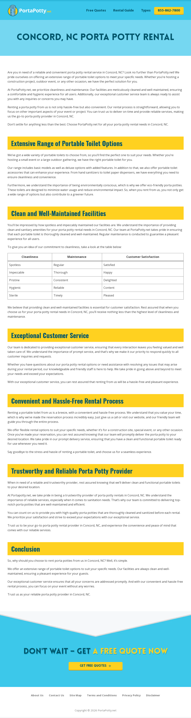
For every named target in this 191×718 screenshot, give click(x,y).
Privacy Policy (131, 696)
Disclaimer (153, 696)
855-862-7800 (169, 10)
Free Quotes (96, 10)
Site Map (76, 696)
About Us (37, 696)
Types (146, 10)
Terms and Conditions (102, 696)
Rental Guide (123, 10)
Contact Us (56, 696)
